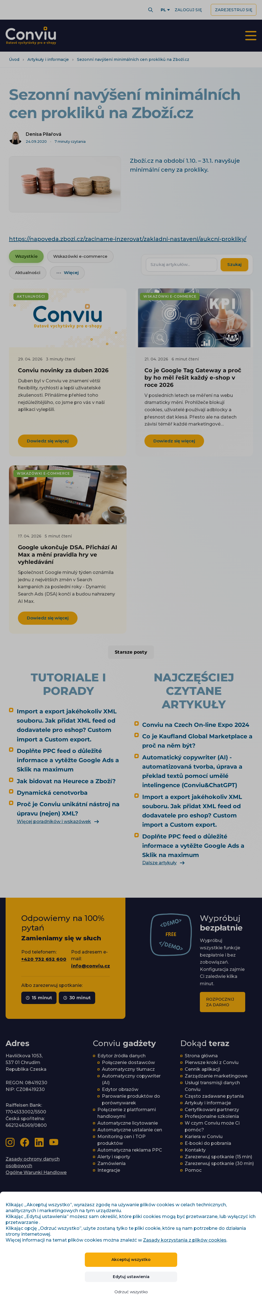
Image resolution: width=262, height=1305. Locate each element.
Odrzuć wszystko (131, 1291)
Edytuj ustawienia (131, 1276)
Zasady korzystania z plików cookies (184, 1240)
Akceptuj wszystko (131, 1259)
